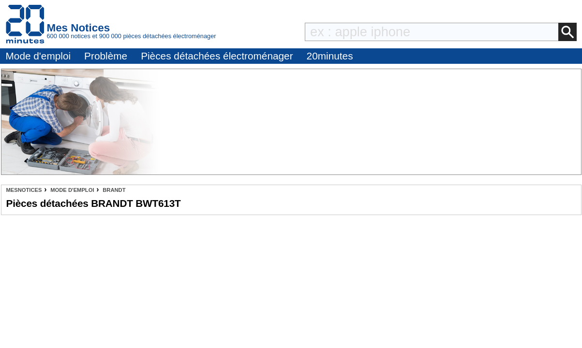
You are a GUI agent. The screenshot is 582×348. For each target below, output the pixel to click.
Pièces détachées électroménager (217, 55)
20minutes (330, 55)
